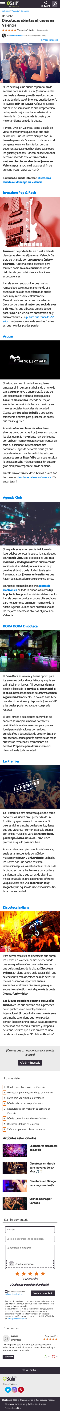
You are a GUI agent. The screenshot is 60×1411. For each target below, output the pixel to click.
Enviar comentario (43, 1293)
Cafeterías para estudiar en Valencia (26, 1129)
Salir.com (6, 11)
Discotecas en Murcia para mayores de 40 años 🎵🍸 (42, 1168)
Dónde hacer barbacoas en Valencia (26, 1087)
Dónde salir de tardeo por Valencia (25, 1103)
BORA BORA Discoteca (20, 626)
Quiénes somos (26, 1400)
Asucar (8, 336)
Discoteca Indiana (16, 908)
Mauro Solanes (16, 35)
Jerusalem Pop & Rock (19, 193)
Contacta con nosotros (45, 1400)
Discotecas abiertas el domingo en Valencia (27, 180)
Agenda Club (12, 498)
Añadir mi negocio (30, 1063)
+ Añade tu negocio (49, 40)
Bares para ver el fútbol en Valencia (25, 1098)
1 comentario (42, 30)
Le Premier (11, 761)
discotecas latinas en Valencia (34, 477)
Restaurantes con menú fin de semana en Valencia (28, 1111)
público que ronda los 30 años (28, 319)
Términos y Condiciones (15, 1404)
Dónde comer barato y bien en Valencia (27, 1118)
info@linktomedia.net (17, 1318)
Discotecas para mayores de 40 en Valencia (30, 1092)
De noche (25, 11)
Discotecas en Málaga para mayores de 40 (42, 1183)
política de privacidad (14, 1294)
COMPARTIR (45, 4)
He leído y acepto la (15, 1293)
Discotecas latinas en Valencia (23, 1124)
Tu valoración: (29, 1279)
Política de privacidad (37, 1404)
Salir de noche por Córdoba (40, 1201)
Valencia (14, 6)
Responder (8, 1357)
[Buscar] (55, 4)
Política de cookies (12, 1408)
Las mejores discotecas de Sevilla (43, 1148)
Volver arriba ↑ (30, 1370)
